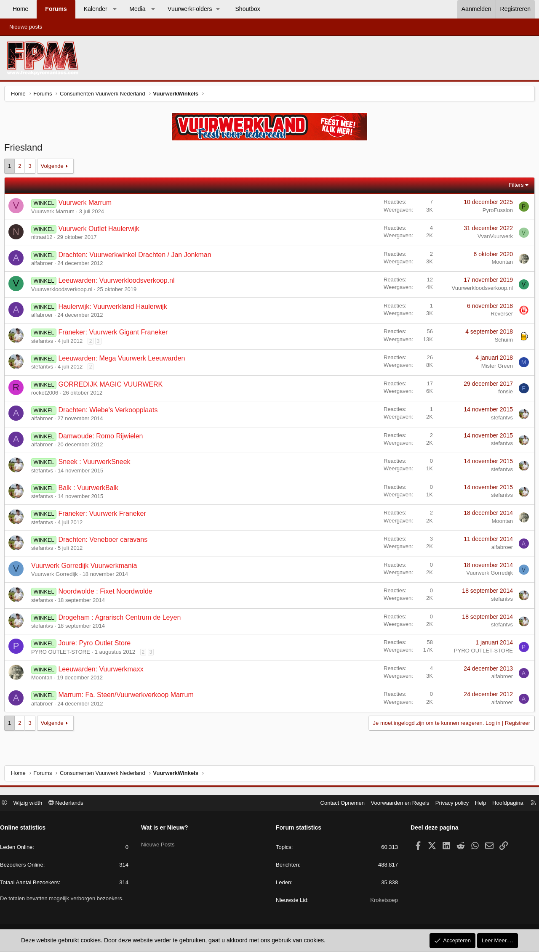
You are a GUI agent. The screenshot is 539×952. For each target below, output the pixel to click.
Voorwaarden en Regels (396, 804)
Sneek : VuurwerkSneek (96, 463)
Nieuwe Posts (159, 843)
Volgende (54, 168)
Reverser (499, 316)
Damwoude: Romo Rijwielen (102, 438)
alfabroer (44, 265)
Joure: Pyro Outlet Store (96, 645)
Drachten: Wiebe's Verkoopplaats (110, 412)
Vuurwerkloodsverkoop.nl (63, 291)
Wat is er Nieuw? (166, 828)
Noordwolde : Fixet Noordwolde (107, 593)
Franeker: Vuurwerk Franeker (104, 515)
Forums (56, 8)
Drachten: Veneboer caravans (104, 541)
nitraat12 (44, 239)
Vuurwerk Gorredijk (56, 576)
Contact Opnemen (338, 804)
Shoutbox (247, 8)
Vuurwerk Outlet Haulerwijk (100, 230)
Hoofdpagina (503, 804)
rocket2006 (46, 395)
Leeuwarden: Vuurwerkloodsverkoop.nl (118, 282)
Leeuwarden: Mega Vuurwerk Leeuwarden (123, 360)
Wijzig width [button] (32, 804)
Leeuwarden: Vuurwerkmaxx (102, 671)
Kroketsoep (382, 901)
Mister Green (495, 368)
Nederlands (70, 804)
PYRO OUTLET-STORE (62, 654)
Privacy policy (447, 804)
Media (137, 8)
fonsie (503, 393)
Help (476, 804)
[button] (114, 9)
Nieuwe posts (25, 27)
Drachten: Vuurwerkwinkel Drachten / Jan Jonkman (136, 256)
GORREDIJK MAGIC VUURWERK (112, 386)
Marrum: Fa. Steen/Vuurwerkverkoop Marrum (127, 696)
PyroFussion (495, 212)
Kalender (95, 8)
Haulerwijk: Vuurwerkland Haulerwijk (114, 308)
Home (20, 8)
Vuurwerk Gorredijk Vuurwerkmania (86, 567)
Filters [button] (514, 187)
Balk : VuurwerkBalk (90, 489)
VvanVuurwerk (493, 238)
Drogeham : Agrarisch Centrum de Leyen (121, 619)
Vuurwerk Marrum (87, 204)
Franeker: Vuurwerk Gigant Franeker (115, 334)
